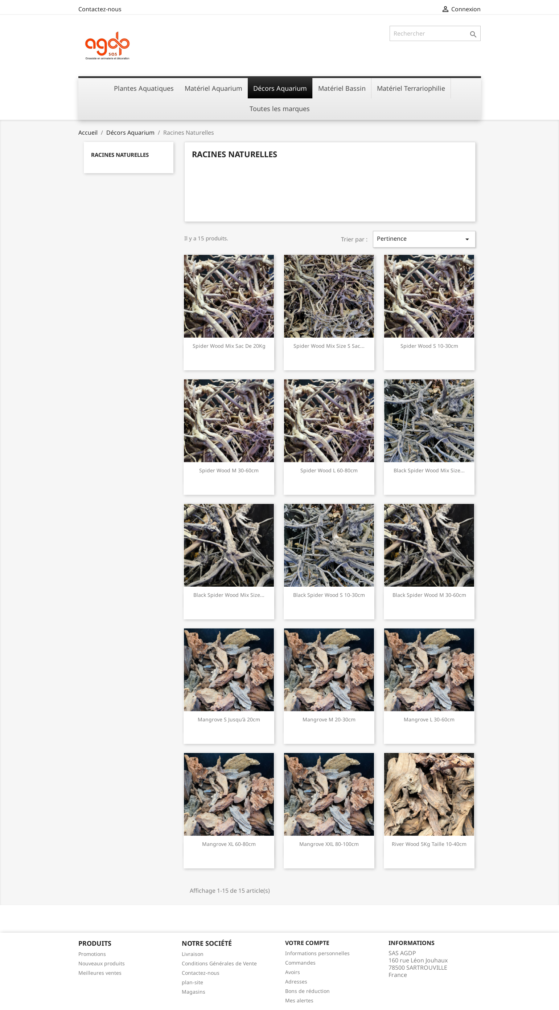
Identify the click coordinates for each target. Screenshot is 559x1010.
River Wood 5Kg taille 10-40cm (429, 843)
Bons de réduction (307, 990)
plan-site (192, 982)
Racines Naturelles (120, 154)
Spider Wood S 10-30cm (429, 345)
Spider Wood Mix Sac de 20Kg (229, 345)
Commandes (300, 962)
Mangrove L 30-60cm (429, 719)
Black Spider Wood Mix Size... (429, 470)
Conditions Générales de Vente (219, 963)
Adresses (296, 981)
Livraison (193, 953)
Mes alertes (299, 1000)
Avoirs (292, 972)
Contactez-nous (100, 9)
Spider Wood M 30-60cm (229, 470)
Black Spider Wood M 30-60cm (429, 594)
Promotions (92, 953)
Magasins (193, 991)
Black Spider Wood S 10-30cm (329, 594)
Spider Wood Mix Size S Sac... (329, 345)
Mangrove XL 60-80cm (229, 843)
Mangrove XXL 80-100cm (329, 843)
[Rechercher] (435, 33)
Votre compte (307, 943)
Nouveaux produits (101, 963)
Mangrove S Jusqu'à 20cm (229, 719)
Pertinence (424, 239)
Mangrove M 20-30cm (329, 719)
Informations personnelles (317, 953)
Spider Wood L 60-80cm (329, 470)
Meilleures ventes (100, 972)
